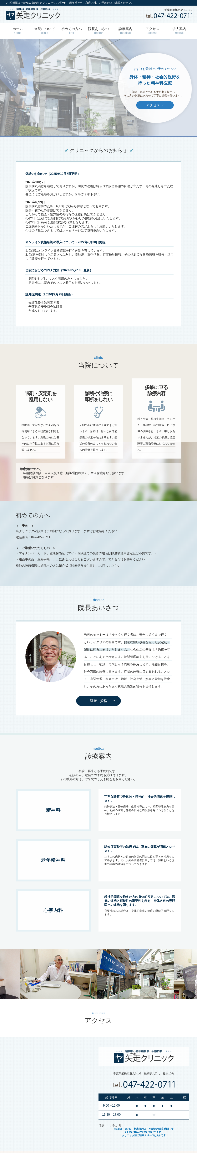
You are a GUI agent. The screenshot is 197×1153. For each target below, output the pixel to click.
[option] (61, 974)
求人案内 (179, 31)
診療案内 (125, 31)
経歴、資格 (98, 701)
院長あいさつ (98, 31)
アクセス (152, 31)
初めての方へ (71, 31)
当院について (44, 31)
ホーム (17, 31)
